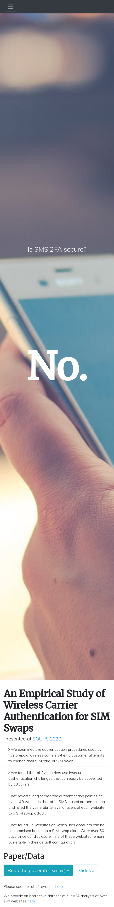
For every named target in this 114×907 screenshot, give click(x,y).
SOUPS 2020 (47, 739)
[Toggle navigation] (10, 7)
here (59, 886)
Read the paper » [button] (38, 870)
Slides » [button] (86, 870)
